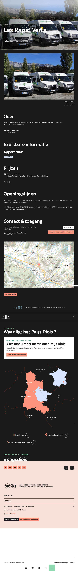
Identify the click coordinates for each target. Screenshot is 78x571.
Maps (8, 517)
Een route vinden (12, 294)
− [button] (69, 250)
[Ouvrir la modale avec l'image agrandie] (39, 76)
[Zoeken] (45, 568)
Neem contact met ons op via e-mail (58, 235)
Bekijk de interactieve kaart (19, 357)
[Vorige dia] (66, 103)
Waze (13, 517)
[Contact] (32, 568)
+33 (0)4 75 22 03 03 (13, 523)
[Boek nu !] (39, 568)
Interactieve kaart (53, 438)
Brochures (18, 438)
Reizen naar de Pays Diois (18, 445)
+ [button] (69, 247)
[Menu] (52, 568)
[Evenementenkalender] (26, 568)
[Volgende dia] (72, 103)
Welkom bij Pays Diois (11, 41)
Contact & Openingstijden (35, 523)
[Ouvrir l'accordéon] (39, 499)
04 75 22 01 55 (66, 228)
